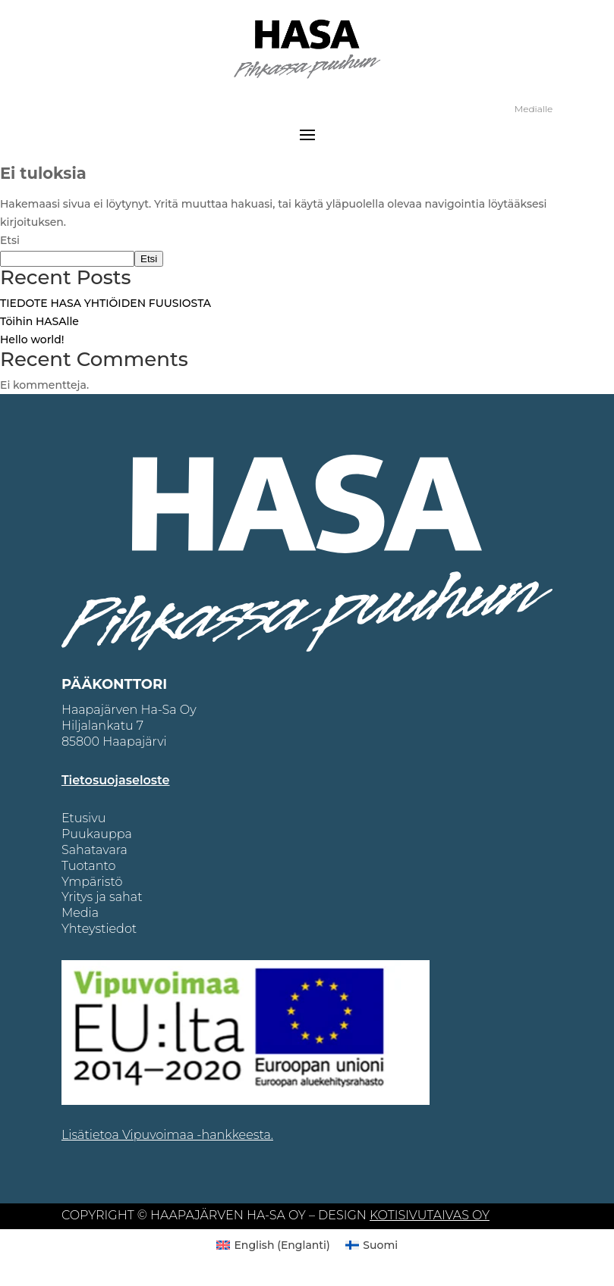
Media (80, 913)
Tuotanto (88, 866)
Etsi (10, 240)
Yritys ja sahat (102, 897)
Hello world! (32, 339)
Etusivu (83, 818)
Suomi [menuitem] (380, 1245)
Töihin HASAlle (39, 321)
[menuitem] (273, 1245)
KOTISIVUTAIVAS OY (430, 1215)
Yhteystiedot (99, 928)
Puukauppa (96, 834)
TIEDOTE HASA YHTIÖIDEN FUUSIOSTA (105, 303)
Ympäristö (91, 882)
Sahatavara (94, 850)
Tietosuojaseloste (115, 780)
